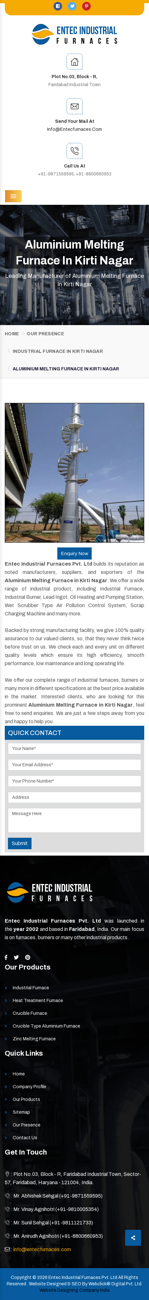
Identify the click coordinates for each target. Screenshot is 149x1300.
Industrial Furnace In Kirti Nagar (58, 351)
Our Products (26, 1099)
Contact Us (25, 1137)
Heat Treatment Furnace (38, 1000)
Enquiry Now (74, 553)
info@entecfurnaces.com (74, 129)
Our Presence (45, 333)
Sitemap (21, 1112)
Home (12, 333)
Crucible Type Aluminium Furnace (46, 1026)
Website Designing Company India (74, 1290)
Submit (20, 843)
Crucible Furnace (30, 1013)
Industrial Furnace (31, 987)
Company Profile (29, 1086)
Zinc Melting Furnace (34, 1038)
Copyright (21, 1277)
